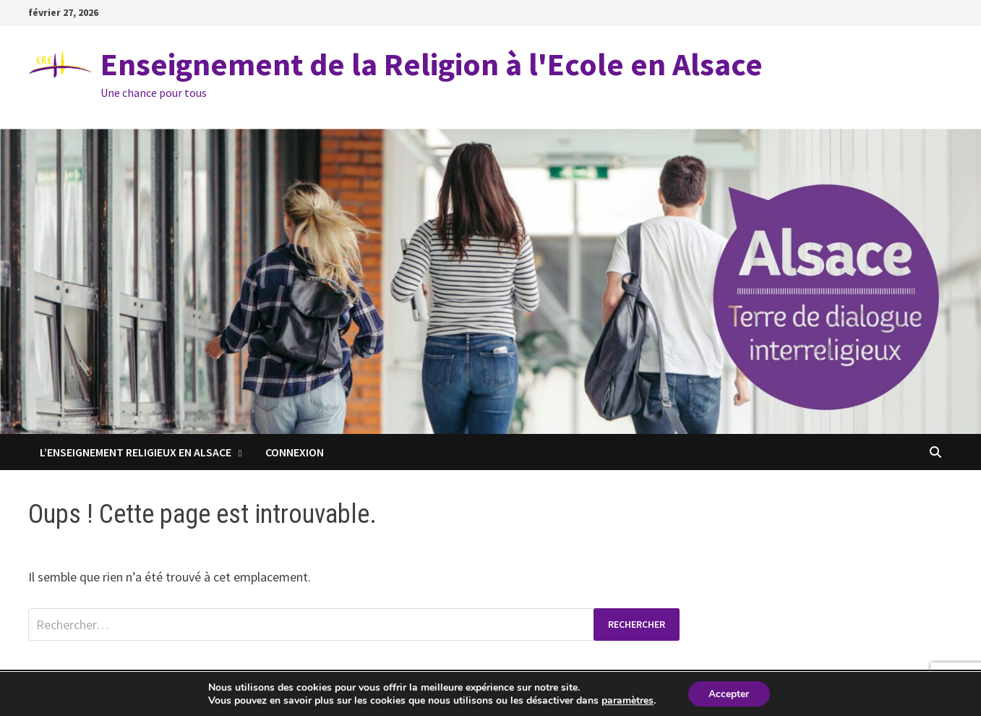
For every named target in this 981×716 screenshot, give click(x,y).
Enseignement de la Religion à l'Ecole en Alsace (431, 64)
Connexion (294, 452)
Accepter (728, 693)
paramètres (627, 700)
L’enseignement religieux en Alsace (135, 452)
